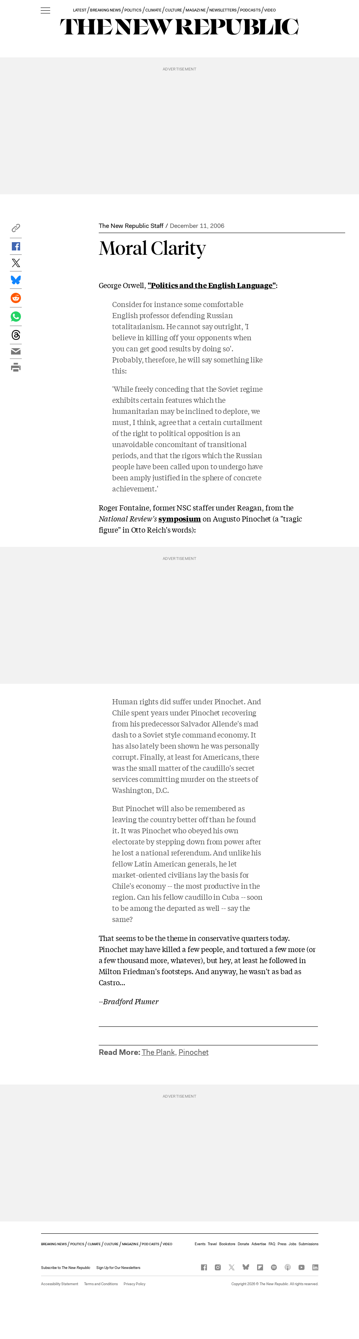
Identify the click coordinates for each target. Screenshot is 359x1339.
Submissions (308, 1244)
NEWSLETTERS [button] (223, 10)
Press (282, 1244)
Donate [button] (243, 1244)
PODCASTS (250, 10)
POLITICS (132, 10)
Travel (212, 1244)
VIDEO (270, 10)
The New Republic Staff (131, 226)
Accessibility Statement (59, 1284)
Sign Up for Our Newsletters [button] (118, 1267)
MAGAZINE (195, 10)
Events (200, 1244)
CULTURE (173, 10)
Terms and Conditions (101, 1284)
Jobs (292, 1244)
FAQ (272, 1244)
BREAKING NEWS (105, 10)
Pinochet (194, 1052)
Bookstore (227, 1244)
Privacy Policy (134, 1284)
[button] (16, 230)
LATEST (79, 10)
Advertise (259, 1244)
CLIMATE (153, 10)
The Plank (158, 1052)
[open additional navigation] (45, 11)
